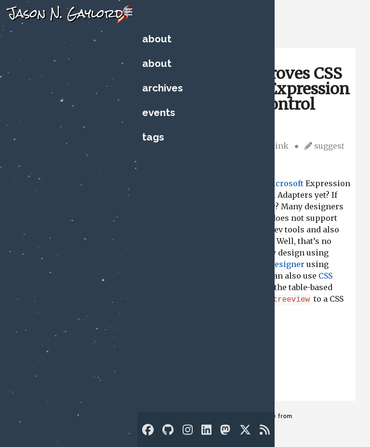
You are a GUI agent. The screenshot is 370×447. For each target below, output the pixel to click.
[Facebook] (148, 430)
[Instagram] (188, 430)
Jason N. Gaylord (65, 13)
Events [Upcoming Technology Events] (158, 112)
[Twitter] (245, 430)
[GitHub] (167, 430)
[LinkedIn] (206, 430)
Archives (162, 88)
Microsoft (284, 183)
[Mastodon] (225, 430)
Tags (153, 137)
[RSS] (265, 430)
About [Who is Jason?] (157, 39)
